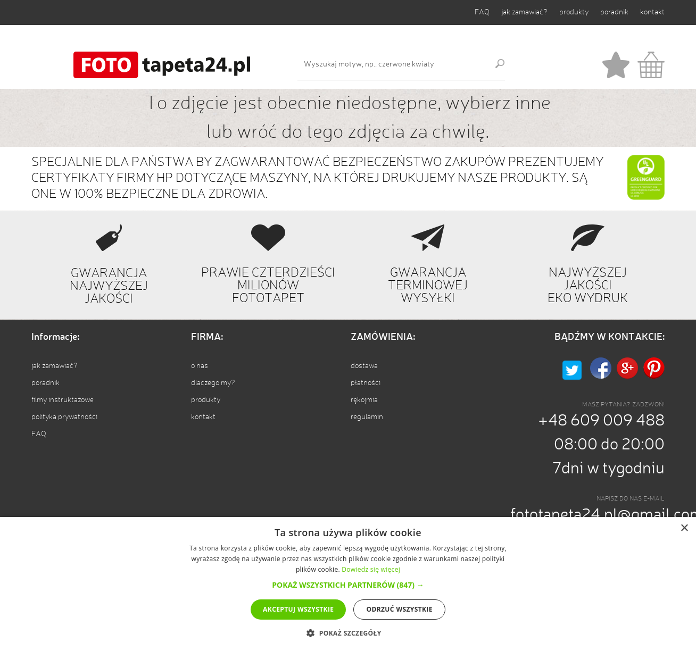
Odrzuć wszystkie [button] (399, 609)
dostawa (364, 366)
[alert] (348, 584)
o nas (199, 366)
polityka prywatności (64, 417)
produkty (574, 12)
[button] (348, 584)
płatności (365, 383)
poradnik (614, 12)
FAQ (482, 12)
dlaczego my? (213, 383)
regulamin (367, 417)
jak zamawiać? (524, 12)
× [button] (684, 528)
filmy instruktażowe (62, 400)
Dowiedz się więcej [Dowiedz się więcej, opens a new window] (371, 569)
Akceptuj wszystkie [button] (298, 609)
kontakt (652, 12)
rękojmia (364, 400)
